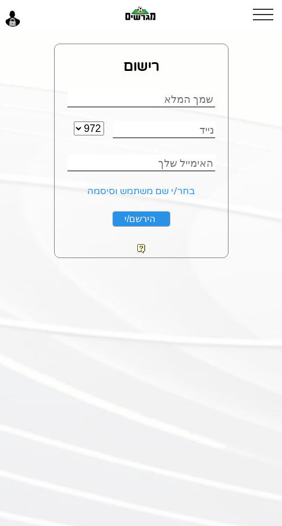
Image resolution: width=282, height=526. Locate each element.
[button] (267, 14)
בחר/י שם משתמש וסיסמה (141, 191)
